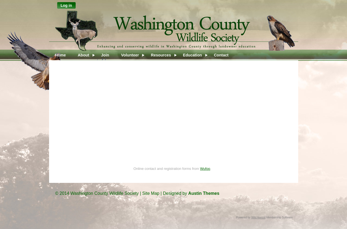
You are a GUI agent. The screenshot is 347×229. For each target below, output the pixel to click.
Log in (66, 5)
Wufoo (205, 169)
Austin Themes (203, 193)
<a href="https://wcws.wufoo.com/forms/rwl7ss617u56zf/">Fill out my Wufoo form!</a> (172, 119)
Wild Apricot (258, 217)
